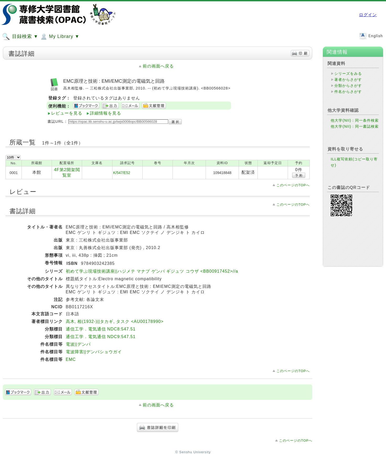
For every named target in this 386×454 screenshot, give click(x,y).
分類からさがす (348, 85)
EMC (71, 359)
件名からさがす (348, 91)
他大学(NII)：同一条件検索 (355, 120)
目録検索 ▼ (20, 37)
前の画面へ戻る (158, 66)
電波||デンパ (78, 344)
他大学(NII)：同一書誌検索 (355, 126)
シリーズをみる (348, 73)
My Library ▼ (59, 37)
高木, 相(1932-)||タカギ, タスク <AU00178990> (115, 321)
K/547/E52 (121, 173)
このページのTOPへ (293, 185)
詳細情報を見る (105, 113)
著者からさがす (348, 79)
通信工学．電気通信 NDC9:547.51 (101, 336)
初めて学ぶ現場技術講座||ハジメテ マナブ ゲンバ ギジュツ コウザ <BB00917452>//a (152, 271)
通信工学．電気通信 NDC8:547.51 (101, 329)
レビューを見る (66, 113)
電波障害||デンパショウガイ (94, 352)
